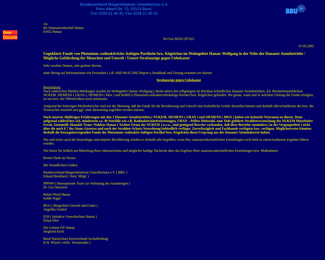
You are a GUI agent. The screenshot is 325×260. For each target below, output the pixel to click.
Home (7, 32)
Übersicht (10, 37)
